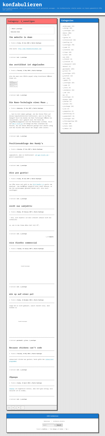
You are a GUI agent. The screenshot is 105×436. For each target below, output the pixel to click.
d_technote (66, 50)
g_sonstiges (67, 73)
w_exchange (66, 106)
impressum (47, 421)
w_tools (65, 126)
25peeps (13, 377)
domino (65, 33)
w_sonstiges (67, 118)
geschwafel (20, 340)
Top (66, 429)
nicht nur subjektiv (20, 206)
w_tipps (65, 123)
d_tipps (65, 52)
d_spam (65, 47)
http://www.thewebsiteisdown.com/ (30, 49)
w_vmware (66, 128)
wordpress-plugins (59, 421)
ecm (64, 57)
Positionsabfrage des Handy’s (26, 143)
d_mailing (66, 42)
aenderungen (67, 26)
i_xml (64, 92)
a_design (66, 28)
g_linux (26, 340)
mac (64, 95)
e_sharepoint (67, 64)
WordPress (44, 429)
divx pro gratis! (19, 172)
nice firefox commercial (23, 242)
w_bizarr (66, 104)
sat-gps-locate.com (41, 155)
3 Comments (50, 237)
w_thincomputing (68, 121)
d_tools (65, 54)
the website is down (20, 37)
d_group (65, 37)
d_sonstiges (67, 45)
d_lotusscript (67, 40)
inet (18, 57)
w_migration (67, 111)
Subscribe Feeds (15, 31)
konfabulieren (22, 4)
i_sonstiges (23, 57)
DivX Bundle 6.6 (38, 184)
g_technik (66, 76)
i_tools (65, 87)
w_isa (64, 109)
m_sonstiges (67, 97)
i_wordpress (67, 90)
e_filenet (66, 59)
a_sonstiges (67, 30)
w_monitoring (67, 113)
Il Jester (60, 429)
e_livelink (66, 61)
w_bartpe (66, 101)
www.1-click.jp (17, 123)
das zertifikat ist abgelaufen (26, 64)
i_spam (65, 85)
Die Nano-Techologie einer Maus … (28, 102)
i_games (65, 80)
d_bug (64, 35)
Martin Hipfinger (36, 43)
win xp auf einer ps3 (21, 294)
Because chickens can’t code (25, 347)
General (65, 66)
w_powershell (67, 116)
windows (65, 99)
